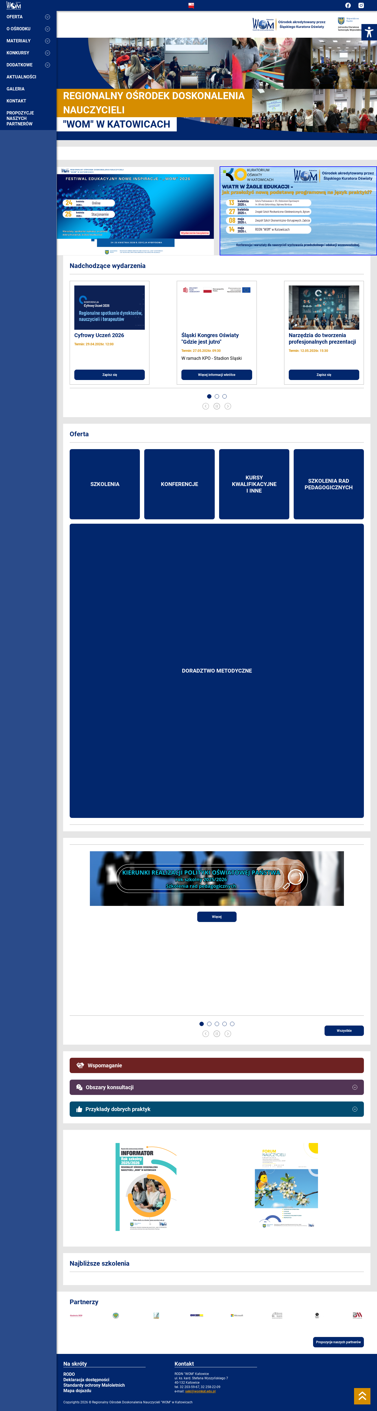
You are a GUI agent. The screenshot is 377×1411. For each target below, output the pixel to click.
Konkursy (28, 52)
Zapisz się (109, 375)
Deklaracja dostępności (86, 1379)
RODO (69, 1374)
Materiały (28, 40)
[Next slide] (228, 407)
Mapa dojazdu (77, 1390)
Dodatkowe (28, 64)
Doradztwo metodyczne (217, 670)
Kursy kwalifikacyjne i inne (254, 484)
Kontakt (16, 101)
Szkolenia (104, 484)
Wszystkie (344, 1031)
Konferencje (179, 484)
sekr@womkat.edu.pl (200, 1391)
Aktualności (21, 76)
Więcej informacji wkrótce (216, 375)
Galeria (16, 89)
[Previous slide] (205, 407)
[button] (209, 396)
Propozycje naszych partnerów (20, 118)
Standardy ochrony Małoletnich (94, 1385)
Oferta (28, 16)
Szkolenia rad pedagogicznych (329, 484)
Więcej (217, 917)
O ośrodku (28, 28)
